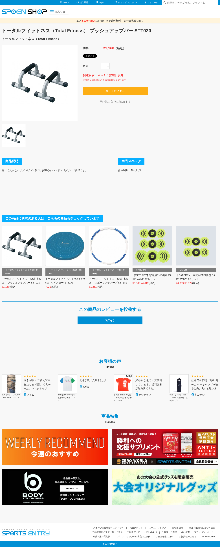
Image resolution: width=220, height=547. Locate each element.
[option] (40, 83)
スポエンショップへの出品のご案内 (133, 536)
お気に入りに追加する (115, 101)
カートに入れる (115, 90)
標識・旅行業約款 (101, 536)
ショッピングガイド (127, 2)
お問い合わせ (150, 532)
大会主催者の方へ (164, 536)
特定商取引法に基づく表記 (202, 527)
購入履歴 (84, 2)
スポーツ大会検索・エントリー (108, 527)
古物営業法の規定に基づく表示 (107, 532)
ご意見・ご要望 (169, 532)
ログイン (103, 2)
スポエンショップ (157, 527)
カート (66, 2)
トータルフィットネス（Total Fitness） (31, 39)
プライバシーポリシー (205, 532)
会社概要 (185, 532)
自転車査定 (177, 527)
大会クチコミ (136, 527)
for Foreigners (208, 536)
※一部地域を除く (133, 20)
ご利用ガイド (133, 532)
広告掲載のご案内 (187, 536)
